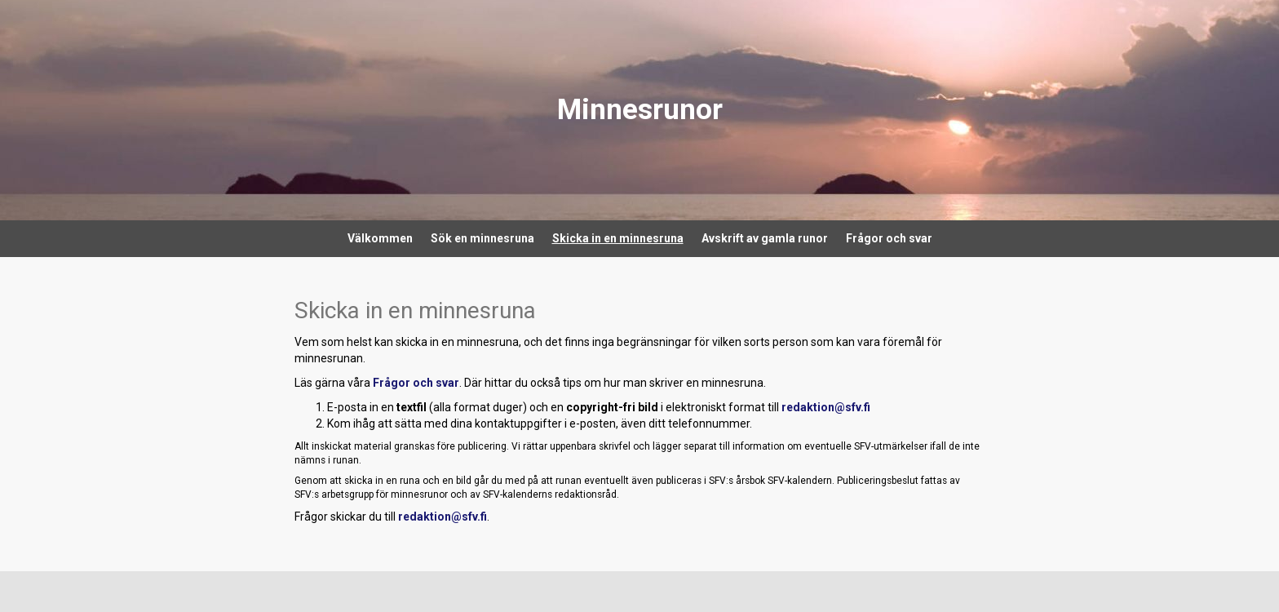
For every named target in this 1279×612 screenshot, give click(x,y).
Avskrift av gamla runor (764, 238)
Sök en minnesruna (482, 238)
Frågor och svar (889, 238)
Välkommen (380, 238)
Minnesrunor (640, 109)
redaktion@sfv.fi (825, 407)
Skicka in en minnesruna (618, 238)
